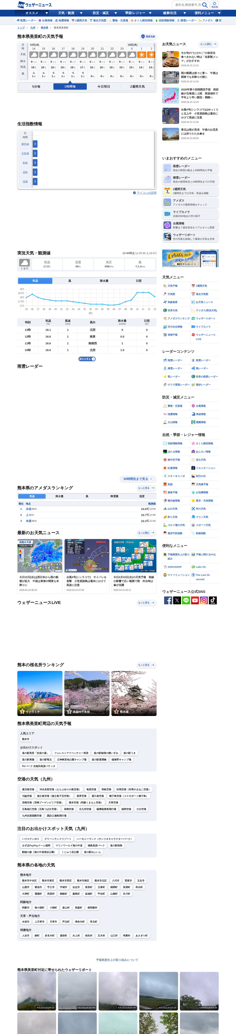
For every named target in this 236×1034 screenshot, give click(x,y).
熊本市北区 (100, 880)
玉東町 (101, 887)
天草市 (53, 921)
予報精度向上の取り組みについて (117, 959)
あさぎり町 (142, 935)
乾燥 (25, 163)
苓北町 (93, 921)
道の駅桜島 (116, 845)
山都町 (114, 893)
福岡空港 (126, 809)
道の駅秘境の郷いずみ (106, 753)
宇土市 (51, 887)
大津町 (25, 893)
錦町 (37, 935)
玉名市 (141, 880)
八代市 (115, 880)
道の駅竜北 (46, 759)
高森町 (78, 907)
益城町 (88, 893)
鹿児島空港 (28, 789)
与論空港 (27, 796)
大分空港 (141, 809)
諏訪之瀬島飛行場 (56, 815)
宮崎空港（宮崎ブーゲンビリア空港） (43, 802)
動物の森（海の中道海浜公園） (39, 852)
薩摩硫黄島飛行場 (106, 809)
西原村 (51, 893)
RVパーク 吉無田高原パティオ (38, 766)
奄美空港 (91, 789)
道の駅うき (129, 753)
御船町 (63, 893)
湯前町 (63, 935)
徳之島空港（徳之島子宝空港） (54, 796)
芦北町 (66, 921)
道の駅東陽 (28, 759)
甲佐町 (101, 893)
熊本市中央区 (29, 880)
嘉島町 (76, 893)
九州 (32, 27)
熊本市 (25, 739)
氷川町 (126, 893)
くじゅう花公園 (70, 852)
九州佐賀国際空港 (32, 815)
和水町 (139, 887)
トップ (21, 27)
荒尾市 (128, 880)
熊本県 (44, 27)
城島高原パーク (96, 845)
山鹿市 (25, 887)
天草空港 (113, 802)
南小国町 (39, 907)
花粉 (25, 172)
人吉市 (25, 935)
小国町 (53, 907)
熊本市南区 (83, 880)
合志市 (76, 887)
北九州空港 (85, 809)
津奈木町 (80, 921)
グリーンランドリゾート (57, 839)
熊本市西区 (65, 880)
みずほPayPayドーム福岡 (36, 845)
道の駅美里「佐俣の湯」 (35, 753)
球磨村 (126, 935)
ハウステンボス (30, 839)
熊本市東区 (48, 880)
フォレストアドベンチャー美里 (71, 753)
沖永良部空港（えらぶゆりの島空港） (60, 789)
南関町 (114, 887)
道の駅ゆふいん (92, 852)
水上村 (76, 935)
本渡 (28, 521)
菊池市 (38, 887)
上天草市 (39, 921)
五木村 (101, 935)
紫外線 (25, 144)
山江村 (114, 935)
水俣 (28, 509)
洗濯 (25, 181)
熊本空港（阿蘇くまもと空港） (86, 802)
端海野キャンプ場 (121, 759)
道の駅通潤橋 (99, 759)
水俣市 (25, 921)
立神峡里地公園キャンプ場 (71, 759)
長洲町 (126, 887)
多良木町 (50, 935)
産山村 (66, 907)
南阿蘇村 (92, 907)
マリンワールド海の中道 (69, 845)
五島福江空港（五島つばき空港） (40, 809)
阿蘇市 (25, 907)
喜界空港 (81, 796)
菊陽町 (38, 893)
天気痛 (25, 153)
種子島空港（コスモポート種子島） (128, 796)
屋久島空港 (98, 796)
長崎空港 (69, 809)
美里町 (88, 887)
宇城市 (63, 887)
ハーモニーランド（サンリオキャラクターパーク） (105, 839)
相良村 (88, 935)
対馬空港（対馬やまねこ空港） (133, 789)
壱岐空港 (106, 789)
